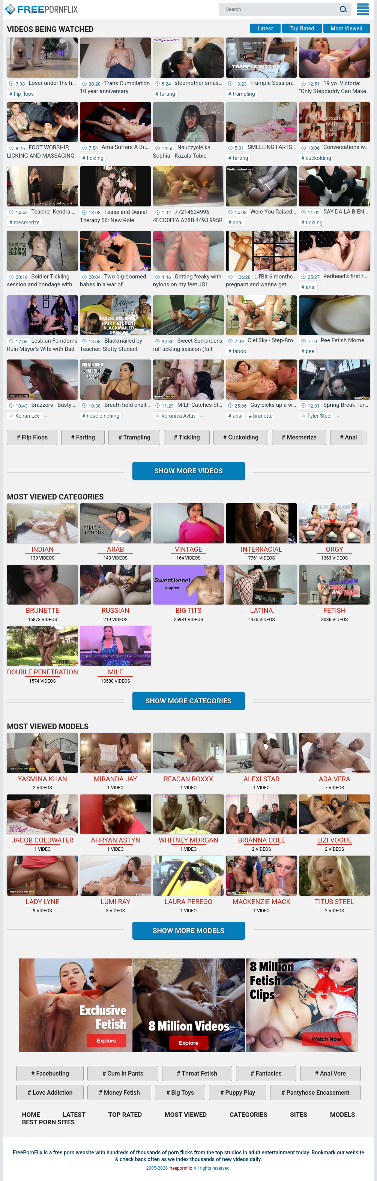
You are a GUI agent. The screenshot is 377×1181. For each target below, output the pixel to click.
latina (261, 590)
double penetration (42, 651)
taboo (238, 351)
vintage (188, 528)
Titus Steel (334, 881)
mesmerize (26, 223)
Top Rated (302, 29)
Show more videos (188, 470)
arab (115, 528)
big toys (182, 1092)
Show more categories (189, 701)
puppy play (239, 1092)
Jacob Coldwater (42, 819)
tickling (95, 158)
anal (237, 223)
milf (115, 651)
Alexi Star (261, 758)
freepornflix (180, 1168)
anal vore (332, 1073)
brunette (262, 416)
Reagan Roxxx (188, 758)
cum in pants (124, 1073)
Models (342, 1114)
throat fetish (198, 1073)
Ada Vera (334, 758)
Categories (248, 1114)
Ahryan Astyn (115, 819)
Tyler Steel (319, 416)
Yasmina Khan (42, 758)
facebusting (52, 1073)
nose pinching (102, 416)
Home (40, 6)
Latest (265, 29)
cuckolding (318, 158)
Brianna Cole (261, 819)
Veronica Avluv (178, 416)
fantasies (268, 1073)
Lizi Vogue (334, 819)
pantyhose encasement (317, 1092)
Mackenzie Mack (261, 881)
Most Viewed (347, 29)
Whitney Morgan (188, 819)
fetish (334, 590)
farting (166, 94)
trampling (243, 94)
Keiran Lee (27, 416)
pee (309, 351)
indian (42, 528)
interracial (261, 528)
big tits (188, 590)
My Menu (362, 9)
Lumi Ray (115, 881)
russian (115, 590)
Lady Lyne (42, 881)
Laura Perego (188, 881)
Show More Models (189, 930)
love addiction (51, 1092)
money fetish (121, 1092)
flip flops (23, 94)
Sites (298, 1114)
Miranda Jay (115, 758)
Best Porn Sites (48, 1122)
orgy (334, 528)
